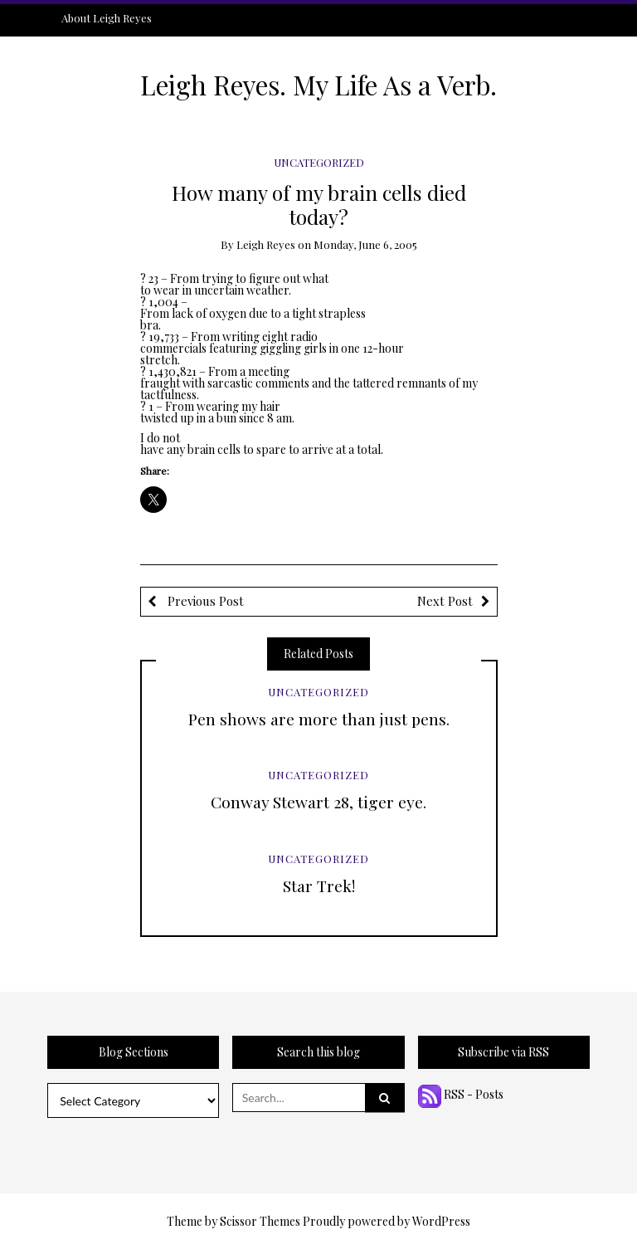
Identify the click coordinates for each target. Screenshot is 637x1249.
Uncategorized (319, 162)
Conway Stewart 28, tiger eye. (318, 801)
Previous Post (204, 601)
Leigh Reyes (265, 244)
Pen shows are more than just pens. (319, 718)
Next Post (445, 601)
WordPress (441, 1221)
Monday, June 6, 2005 (365, 244)
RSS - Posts (460, 1094)
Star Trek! (319, 885)
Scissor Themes (260, 1221)
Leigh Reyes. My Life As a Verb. (318, 84)
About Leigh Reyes (106, 18)
